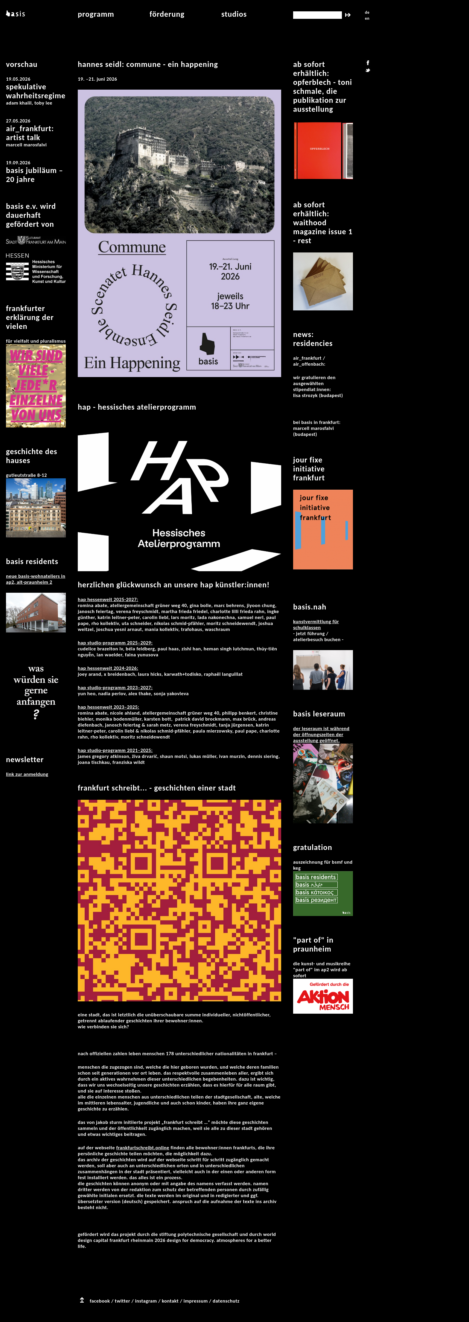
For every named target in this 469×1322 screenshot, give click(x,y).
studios (234, 14)
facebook (100, 1301)
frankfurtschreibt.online (142, 1148)
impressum (196, 1301)
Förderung (167, 14)
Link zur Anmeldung (27, 774)
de (367, 12)
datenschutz (226, 1301)
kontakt (170, 1301)
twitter (122, 1301)
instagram (146, 1301)
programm (96, 14)
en (367, 18)
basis (15, 14)
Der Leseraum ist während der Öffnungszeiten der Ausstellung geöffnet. (321, 734)
